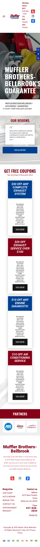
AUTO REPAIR (10, 106)
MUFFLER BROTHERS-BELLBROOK (18, 103)
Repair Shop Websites (27, 527)
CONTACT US (9, 504)
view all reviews (20, 150)
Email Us (33, 515)
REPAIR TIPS (8, 500)
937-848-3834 (17, 457)
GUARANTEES (22, 106)
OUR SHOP (8, 493)
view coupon (20, 229)
